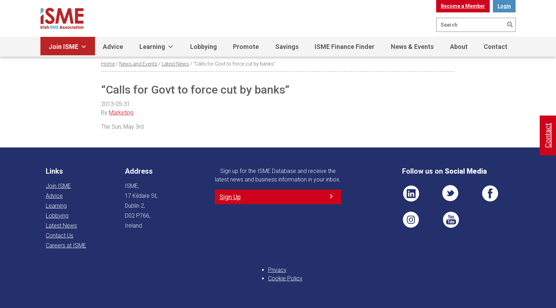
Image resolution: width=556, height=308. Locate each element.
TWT (451, 193)
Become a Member (463, 6)
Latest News (175, 64)
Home (108, 64)
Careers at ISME (66, 245)
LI (411, 193)
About (459, 46)
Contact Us (59, 235)
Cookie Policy (285, 278)
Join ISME (68, 47)
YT (451, 220)
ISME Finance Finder (344, 46)
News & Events (412, 46)
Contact (495, 46)
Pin (411, 220)
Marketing (121, 112)
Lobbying (203, 46)
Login (504, 6)
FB (490, 193)
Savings (287, 46)
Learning (156, 47)
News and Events (138, 64)
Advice (113, 46)
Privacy (277, 270)
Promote (246, 46)
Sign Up (230, 197)
